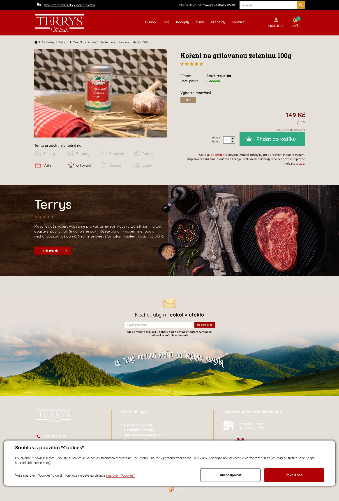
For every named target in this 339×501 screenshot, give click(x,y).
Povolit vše (294, 475)
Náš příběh (55, 250)
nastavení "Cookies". (120, 475)
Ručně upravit (230, 475)
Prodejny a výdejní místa (143, 440)
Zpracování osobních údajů (144, 434)
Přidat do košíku (276, 138)
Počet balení (216, 139)
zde (301, 162)
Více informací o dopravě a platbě (69, 5)
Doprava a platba (138, 424)
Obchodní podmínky (139, 429)
